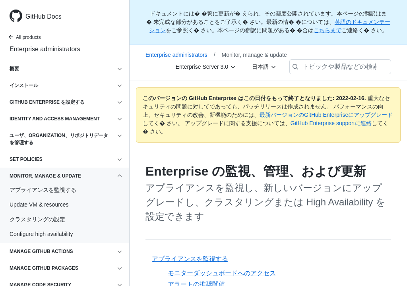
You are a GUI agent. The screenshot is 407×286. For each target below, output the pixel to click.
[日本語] (264, 67)
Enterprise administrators (45, 49)
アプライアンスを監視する (190, 258)
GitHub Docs (43, 16)
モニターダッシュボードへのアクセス (222, 273)
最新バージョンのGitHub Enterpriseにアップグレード (326, 115)
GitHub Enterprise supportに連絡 (331, 123)
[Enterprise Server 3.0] (205, 67)
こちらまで (327, 30)
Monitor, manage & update (254, 55)
